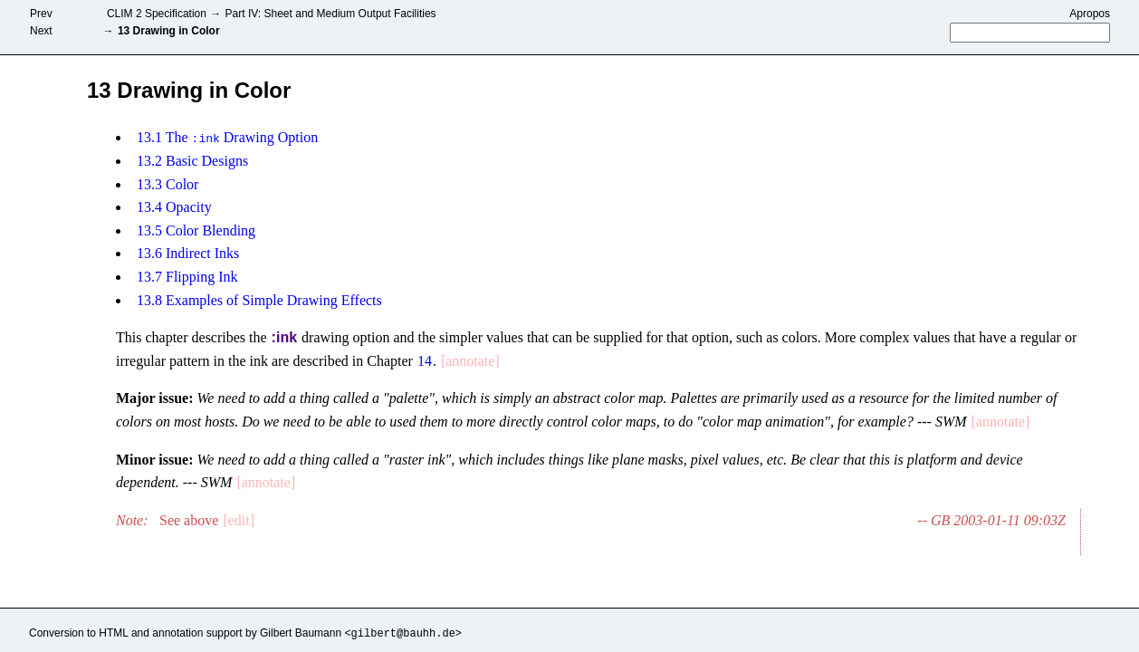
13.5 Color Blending (196, 230)
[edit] (238, 520)
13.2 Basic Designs (192, 160)
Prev (41, 13)
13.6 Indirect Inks (188, 253)
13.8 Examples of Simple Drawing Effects (259, 299)
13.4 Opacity (174, 207)
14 (424, 361)
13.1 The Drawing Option (227, 137)
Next (41, 30)
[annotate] (470, 361)
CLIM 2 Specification (152, 13)
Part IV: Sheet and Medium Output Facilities (326, 13)
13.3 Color (167, 183)
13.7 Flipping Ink (187, 276)
